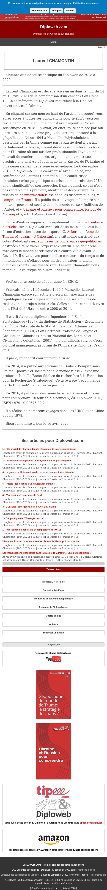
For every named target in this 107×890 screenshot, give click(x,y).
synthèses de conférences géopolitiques (70, 241)
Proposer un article (53, 632)
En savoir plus (39, 10)
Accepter (56, 10)
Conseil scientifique (53, 590)
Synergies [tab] (53, 644)
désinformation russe (37, 195)
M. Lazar (22, 236)
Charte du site (53, 615)
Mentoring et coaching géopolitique (53, 598)
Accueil (101, 47)
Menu (53, 41)
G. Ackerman (73, 232)
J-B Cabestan (41, 236)
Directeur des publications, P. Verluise (20, 874)
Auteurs (53, 624)
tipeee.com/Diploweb (91, 822)
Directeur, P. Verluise (53, 581)
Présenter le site (98, 874)
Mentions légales (86, 869)
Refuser (70, 10)
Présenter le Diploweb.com (53, 607)
